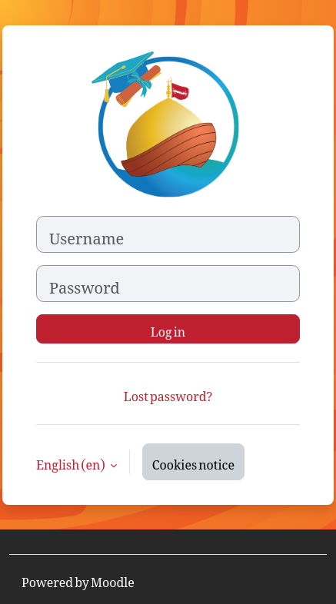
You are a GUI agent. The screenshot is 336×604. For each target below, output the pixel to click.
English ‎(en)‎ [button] (71, 462)
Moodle (113, 579)
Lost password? (168, 393)
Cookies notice (193, 461)
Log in (168, 328)
